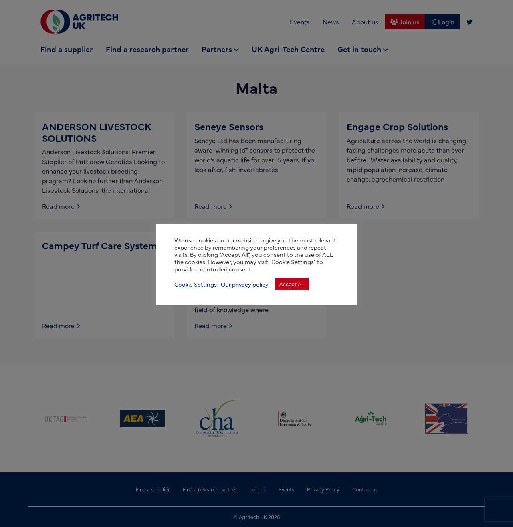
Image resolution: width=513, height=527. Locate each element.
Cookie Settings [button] (195, 284)
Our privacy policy (245, 284)
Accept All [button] (291, 283)
